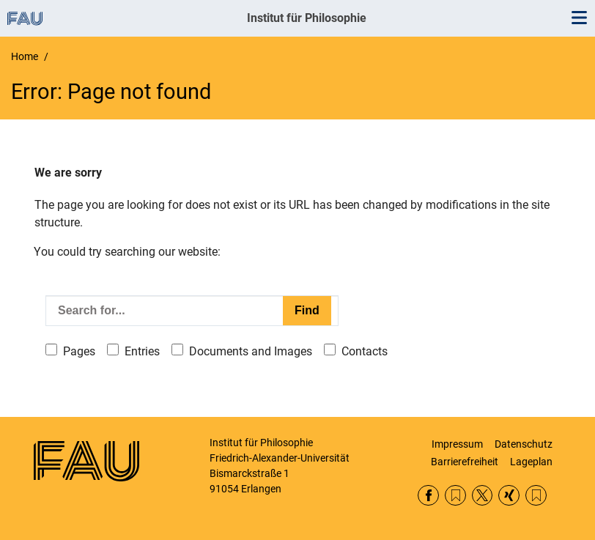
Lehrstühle (536, 495)
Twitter (482, 495)
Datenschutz (523, 444)
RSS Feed (455, 495)
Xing (509, 495)
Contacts (364, 351)
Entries (142, 351)
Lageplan (531, 461)
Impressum (457, 444)
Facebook (428, 495)
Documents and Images (250, 351)
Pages (79, 351)
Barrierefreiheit (464, 461)
